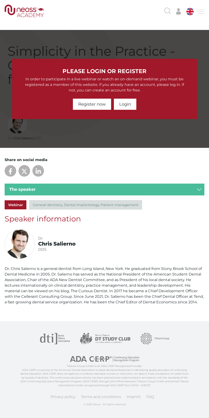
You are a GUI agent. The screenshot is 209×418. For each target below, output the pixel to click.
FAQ (150, 397)
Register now (92, 104)
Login (125, 104)
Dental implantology (81, 205)
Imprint (134, 397)
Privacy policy (62, 397)
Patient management (119, 205)
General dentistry (47, 205)
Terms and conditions (101, 397)
